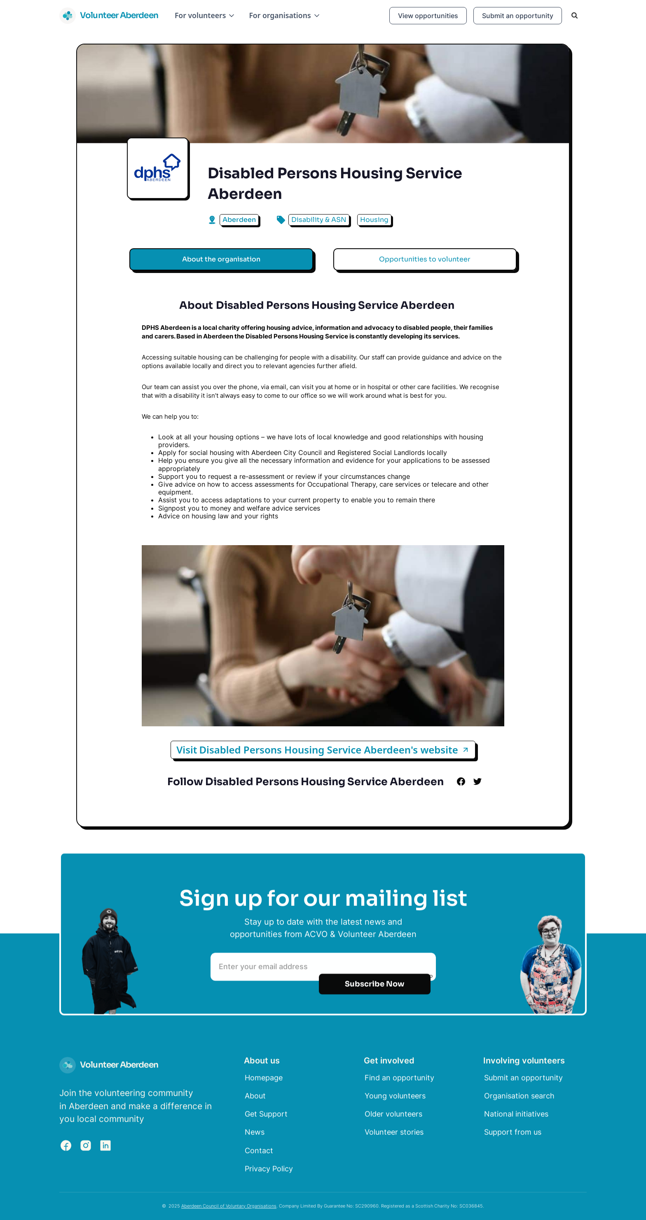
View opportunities (428, 16)
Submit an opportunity (517, 16)
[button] (205, 15)
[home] (108, 15)
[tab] (221, 259)
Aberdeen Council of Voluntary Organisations (228, 1208)
